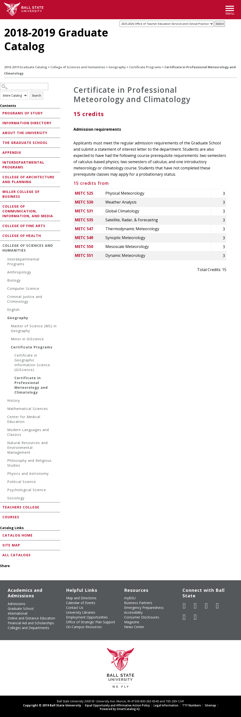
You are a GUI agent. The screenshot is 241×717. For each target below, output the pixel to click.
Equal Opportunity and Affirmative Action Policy (117, 705)
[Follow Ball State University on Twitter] (195, 605)
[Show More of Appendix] (1, 152)
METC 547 (84, 228)
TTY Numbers (191, 705)
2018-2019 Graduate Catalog (25, 67)
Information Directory (26, 123)
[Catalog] (167, 24)
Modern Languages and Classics (28, 432)
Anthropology (19, 272)
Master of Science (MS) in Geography (34, 328)
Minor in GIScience (27, 339)
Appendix (11, 152)
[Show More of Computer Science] (5, 289)
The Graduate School (25, 142)
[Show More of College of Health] (1, 235)
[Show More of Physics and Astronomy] (5, 474)
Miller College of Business (21, 194)
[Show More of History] (5, 401)
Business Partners (138, 602)
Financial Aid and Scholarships (31, 623)
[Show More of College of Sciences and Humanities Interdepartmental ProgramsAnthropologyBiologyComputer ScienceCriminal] (1, 245)
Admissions (16, 603)
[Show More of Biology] (5, 281)
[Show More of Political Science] (5, 482)
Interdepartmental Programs (23, 164)
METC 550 (84, 246)
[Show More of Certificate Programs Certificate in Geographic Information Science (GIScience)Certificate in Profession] (8, 348)
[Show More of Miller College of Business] (1, 191)
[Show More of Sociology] (5, 499)
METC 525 (84, 193)
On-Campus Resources (84, 626)
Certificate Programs (145, 67)
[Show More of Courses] (1, 517)
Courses (10, 517)
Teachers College (20, 507)
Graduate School (21, 608)
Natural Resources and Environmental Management (27, 447)
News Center (134, 626)
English (13, 309)
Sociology (15, 498)
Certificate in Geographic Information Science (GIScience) (32, 362)
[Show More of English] (5, 310)
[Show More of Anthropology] (5, 273)
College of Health (21, 235)
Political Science (21, 481)
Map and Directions (81, 598)
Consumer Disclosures (141, 617)
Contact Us (74, 607)
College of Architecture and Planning (28, 179)
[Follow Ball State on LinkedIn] (184, 617)
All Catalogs (16, 555)
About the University (24, 132)
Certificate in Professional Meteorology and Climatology (31, 385)
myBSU (130, 598)
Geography (117, 67)
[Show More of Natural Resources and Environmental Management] (5, 443)
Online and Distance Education (31, 618)
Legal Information (166, 705)
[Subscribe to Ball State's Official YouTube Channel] (206, 605)
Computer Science (23, 288)
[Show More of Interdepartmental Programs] (1, 162)
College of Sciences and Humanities (77, 67)
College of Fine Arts (23, 225)
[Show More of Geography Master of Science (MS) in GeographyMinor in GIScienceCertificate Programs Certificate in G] (5, 318)
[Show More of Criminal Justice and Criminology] (5, 297)
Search (36, 95)
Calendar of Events (80, 602)
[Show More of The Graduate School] (1, 142)
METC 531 (84, 211)
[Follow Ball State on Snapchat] (195, 617)
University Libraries (80, 612)
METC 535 (84, 220)
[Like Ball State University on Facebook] (184, 605)
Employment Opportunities (87, 617)
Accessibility (133, 612)
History (13, 400)
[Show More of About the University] (1, 132)
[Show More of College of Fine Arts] (1, 225)
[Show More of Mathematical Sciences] (5, 409)
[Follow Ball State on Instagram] (217, 605)
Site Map (11, 545)
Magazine (131, 622)
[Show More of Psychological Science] (5, 490)
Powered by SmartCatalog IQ (120, 709)
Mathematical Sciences (27, 408)
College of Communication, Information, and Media (27, 211)
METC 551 (84, 255)
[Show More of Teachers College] (1, 507)
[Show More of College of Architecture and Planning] (1, 177)
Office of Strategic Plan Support (90, 622)
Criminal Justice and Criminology (24, 299)
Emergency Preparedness (144, 607)
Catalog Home (17, 535)
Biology (14, 280)
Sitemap (210, 705)
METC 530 (84, 202)
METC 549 (84, 237)
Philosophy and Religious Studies (29, 463)
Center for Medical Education (23, 419)
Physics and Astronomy (28, 473)
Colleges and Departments (28, 627)
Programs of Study (22, 113)
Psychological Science (26, 490)
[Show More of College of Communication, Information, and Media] (1, 206)
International (17, 613)
